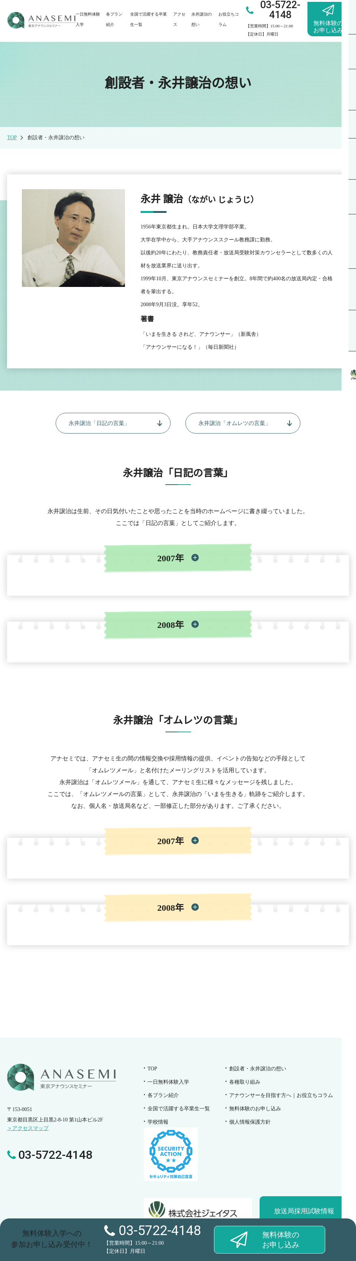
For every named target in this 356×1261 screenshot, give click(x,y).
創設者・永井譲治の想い (257, 1070)
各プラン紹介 (163, 1096)
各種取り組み (244, 1083)
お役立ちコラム (281, 1096)
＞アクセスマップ (28, 1130)
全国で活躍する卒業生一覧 (179, 1110)
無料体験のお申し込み (255, 1110)
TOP (12, 137)
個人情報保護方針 (250, 1123)
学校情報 (158, 1123)
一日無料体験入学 (168, 1083)
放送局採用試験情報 (304, 1212)
